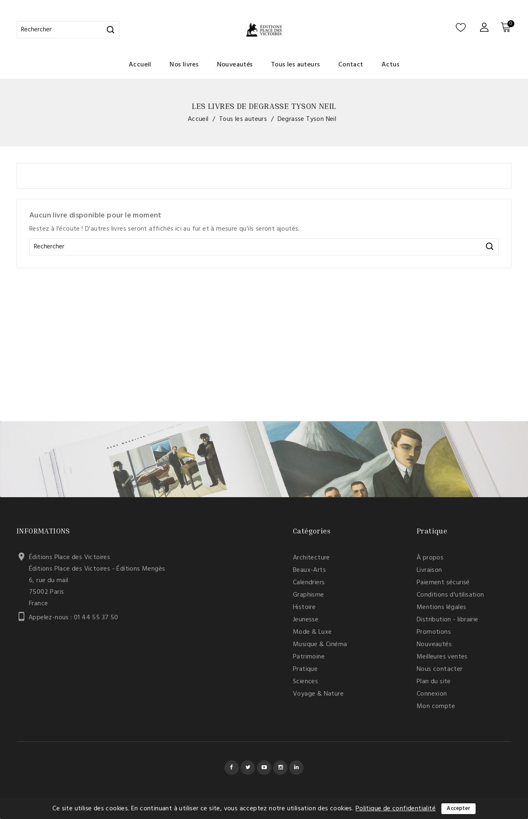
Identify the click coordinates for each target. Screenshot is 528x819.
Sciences (305, 681)
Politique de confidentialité (396, 808)
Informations (43, 530)
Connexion (432, 694)
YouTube (264, 768)
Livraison (429, 570)
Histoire (304, 607)
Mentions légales (441, 607)
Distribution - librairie (447, 619)
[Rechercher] (68, 29)
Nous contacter (440, 669)
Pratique (305, 669)
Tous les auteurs (295, 64)
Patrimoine (309, 656)
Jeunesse (305, 619)
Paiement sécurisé (443, 582)
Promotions (434, 632)
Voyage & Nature (318, 694)
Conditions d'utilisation (450, 595)
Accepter (458, 808)
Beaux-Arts (309, 570)
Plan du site (434, 681)
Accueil (140, 64)
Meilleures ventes (442, 656)
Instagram (280, 768)
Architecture (311, 557)
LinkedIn (296, 768)
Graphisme (308, 595)
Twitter (248, 768)
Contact (350, 64)
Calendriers (309, 582)
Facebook (232, 768)
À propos (430, 557)
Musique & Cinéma (320, 644)
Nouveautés (235, 64)
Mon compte (436, 706)
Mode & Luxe (312, 632)
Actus (390, 64)
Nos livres (184, 64)
